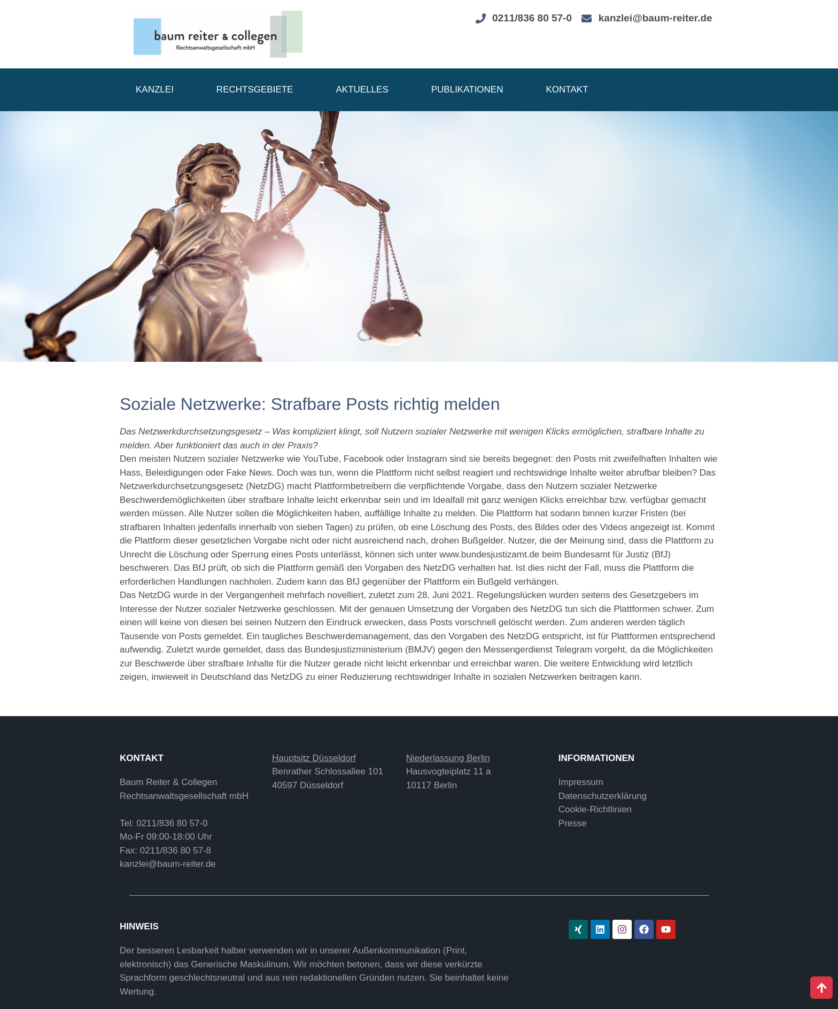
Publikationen (467, 89)
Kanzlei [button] (155, 89)
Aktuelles (362, 89)
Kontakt (567, 89)
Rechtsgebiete (254, 89)
